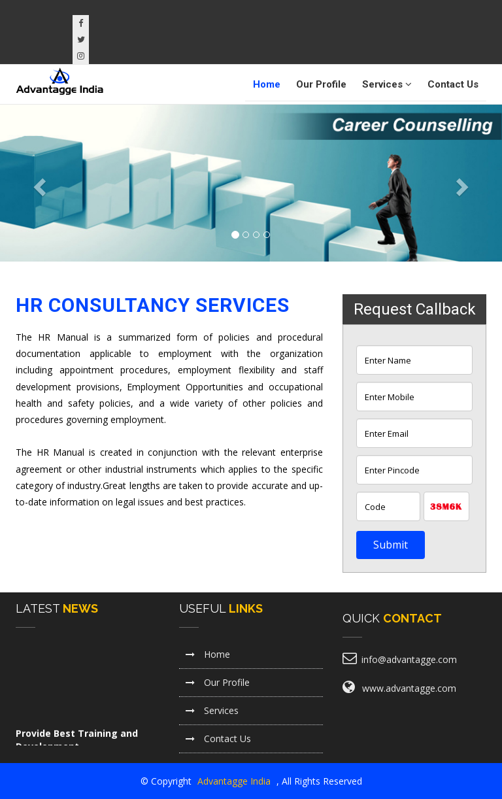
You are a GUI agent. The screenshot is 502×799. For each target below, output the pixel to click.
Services (387, 84)
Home (266, 84)
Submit (390, 544)
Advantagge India (235, 781)
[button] (37, 183)
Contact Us (452, 84)
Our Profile (321, 84)
